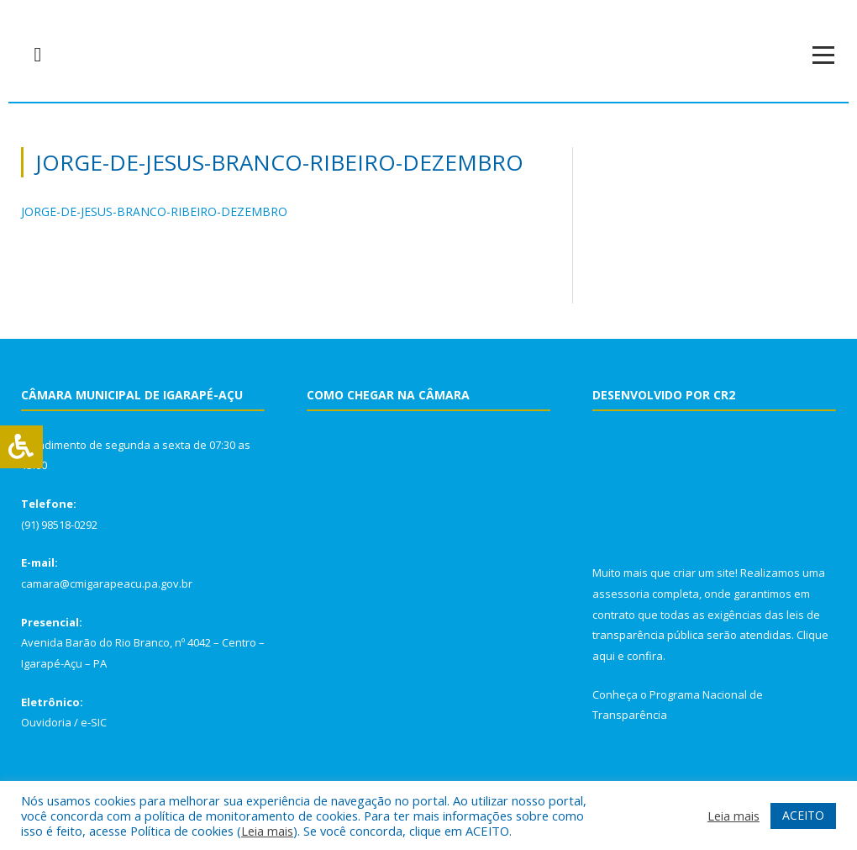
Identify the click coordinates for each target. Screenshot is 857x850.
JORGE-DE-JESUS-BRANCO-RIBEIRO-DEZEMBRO (154, 211)
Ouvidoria (46, 722)
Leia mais (267, 830)
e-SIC (94, 722)
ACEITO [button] (803, 815)
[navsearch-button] (38, 54)
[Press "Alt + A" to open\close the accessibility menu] (21, 446)
